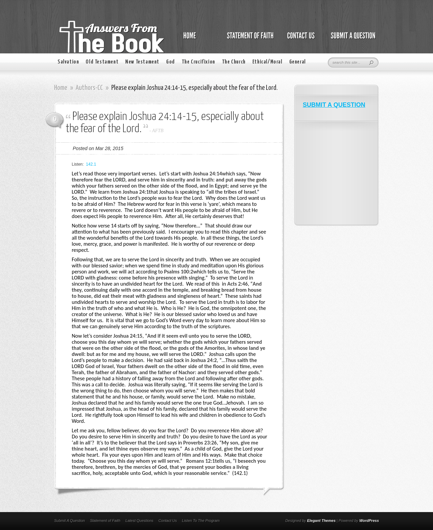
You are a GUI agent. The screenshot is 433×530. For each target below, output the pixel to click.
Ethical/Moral (267, 62)
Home (60, 88)
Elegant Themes (321, 521)
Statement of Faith (105, 521)
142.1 (91, 164)
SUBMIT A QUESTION (334, 104)
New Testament (142, 62)
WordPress (369, 521)
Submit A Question (69, 521)
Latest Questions (140, 521)
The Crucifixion (198, 62)
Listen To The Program (201, 521)
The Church (234, 62)
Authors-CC (89, 88)
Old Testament (102, 62)
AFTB (157, 130)
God (170, 62)
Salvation (68, 62)
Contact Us (167, 521)
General (297, 62)
